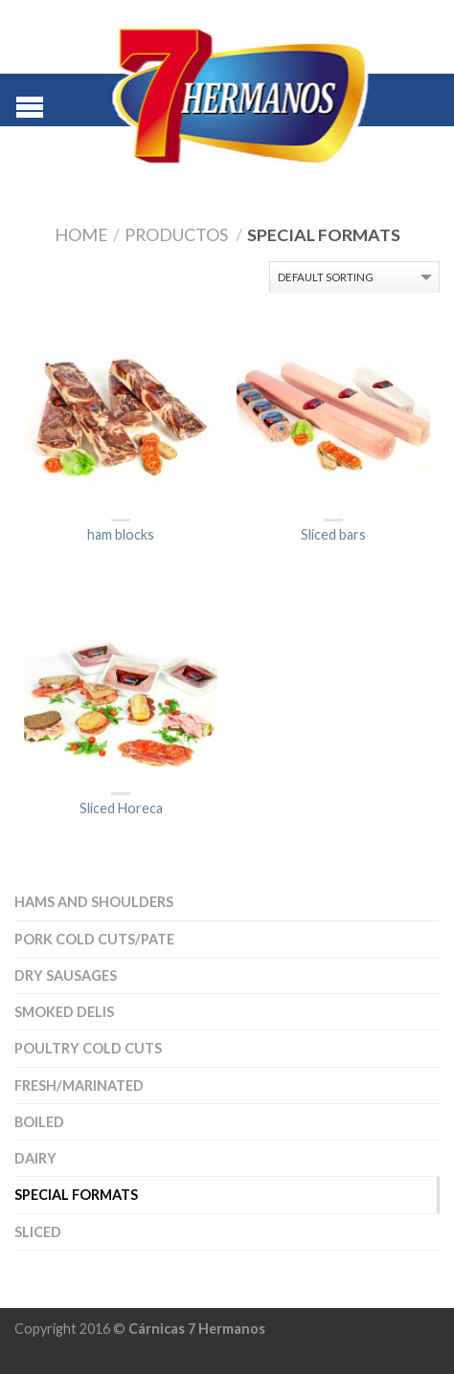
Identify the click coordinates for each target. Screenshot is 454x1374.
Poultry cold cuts (88, 1048)
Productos (176, 234)
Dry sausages (65, 975)
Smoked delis (64, 1012)
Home (81, 234)
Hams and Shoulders (93, 902)
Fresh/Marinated (79, 1085)
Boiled (39, 1122)
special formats (76, 1194)
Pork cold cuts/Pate (94, 939)
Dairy (35, 1158)
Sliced (37, 1232)
